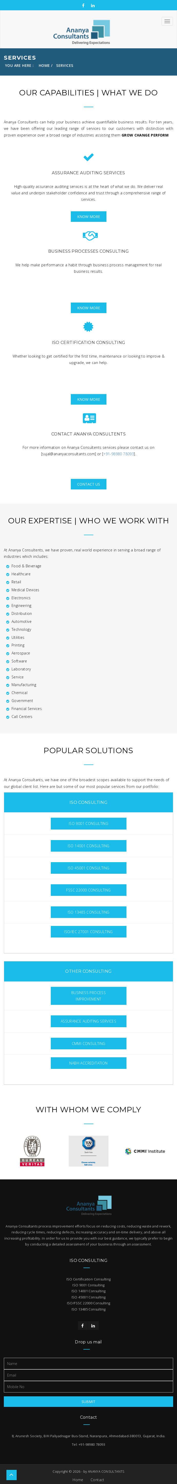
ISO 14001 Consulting (89, 845)
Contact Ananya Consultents (88, 434)
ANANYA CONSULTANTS (106, 1471)
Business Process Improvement (88, 996)
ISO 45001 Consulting (89, 868)
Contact (97, 1479)
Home (44, 65)
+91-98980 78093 (118, 453)
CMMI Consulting (88, 1043)
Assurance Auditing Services (88, 172)
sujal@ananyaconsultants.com (68, 453)
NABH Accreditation (88, 1063)
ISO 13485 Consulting (89, 912)
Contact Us (88, 484)
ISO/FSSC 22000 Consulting (88, 1303)
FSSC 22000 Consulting (88, 890)
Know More (88, 216)
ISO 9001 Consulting (88, 823)
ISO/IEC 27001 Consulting (88, 931)
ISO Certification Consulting (88, 342)
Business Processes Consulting (88, 251)
